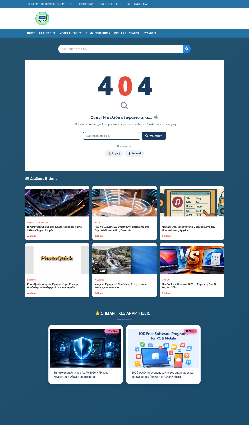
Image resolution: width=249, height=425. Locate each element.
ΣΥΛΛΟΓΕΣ (150, 33)
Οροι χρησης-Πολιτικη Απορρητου (50, 4)
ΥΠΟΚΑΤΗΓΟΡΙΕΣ (71, 33)
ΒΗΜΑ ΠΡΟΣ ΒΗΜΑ (98, 33)
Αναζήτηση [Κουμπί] (153, 135)
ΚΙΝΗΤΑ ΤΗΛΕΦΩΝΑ (127, 33)
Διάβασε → (33, 236)
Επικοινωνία (85, 4)
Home (31, 33)
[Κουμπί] (187, 49)
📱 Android (134, 153)
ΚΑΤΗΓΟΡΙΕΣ (47, 33)
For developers (110, 4)
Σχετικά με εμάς (137, 4)
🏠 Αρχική (114, 153)
